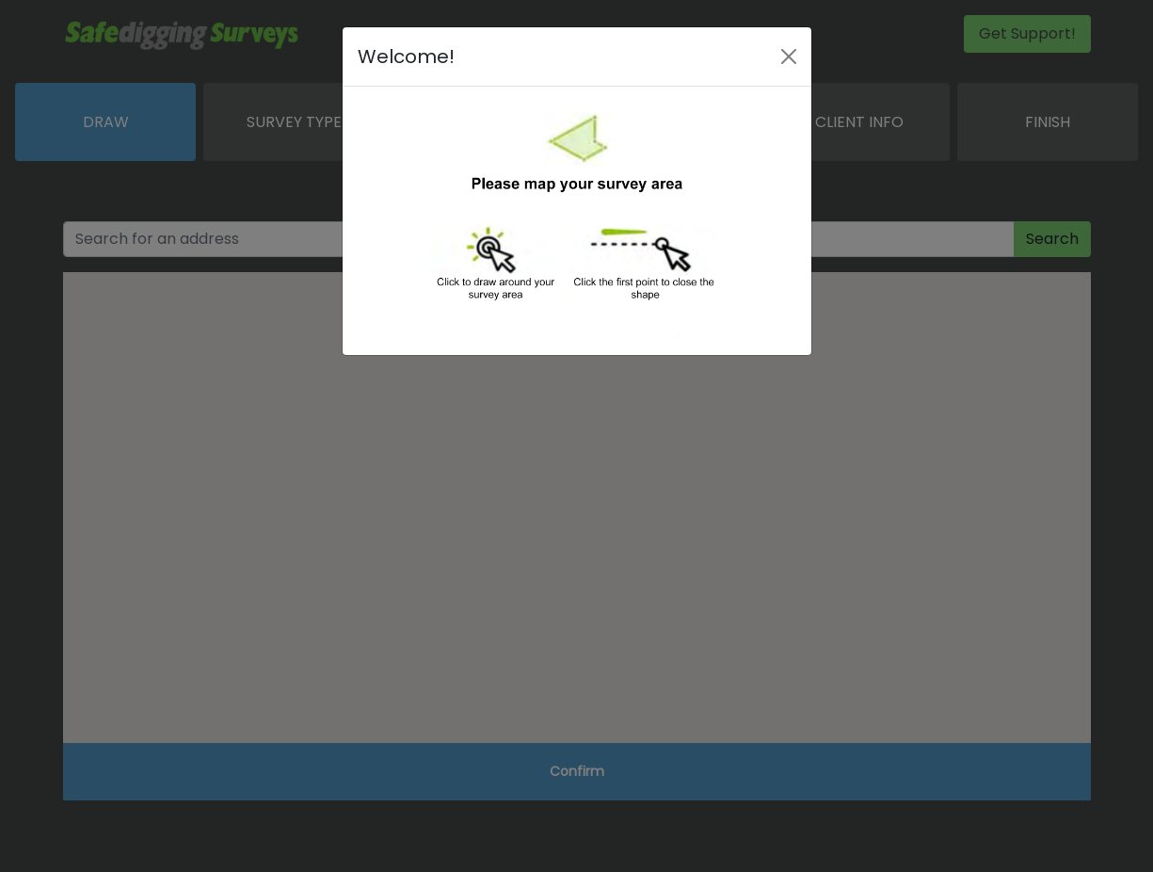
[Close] (789, 56)
